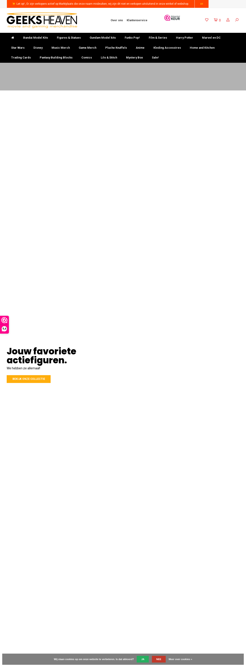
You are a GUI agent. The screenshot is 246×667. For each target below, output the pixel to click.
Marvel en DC (211, 37)
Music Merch (61, 47)
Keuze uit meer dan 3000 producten (151, 67)
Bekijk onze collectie (28, 379)
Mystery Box (134, 57)
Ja (142, 659)
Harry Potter (184, 37)
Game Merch (87, 47)
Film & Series (158, 37)
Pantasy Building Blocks (56, 57)
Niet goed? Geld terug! (87, 67)
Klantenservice (137, 20)
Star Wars (18, 47)
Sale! (155, 57)
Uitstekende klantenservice (219, 67)
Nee (158, 659)
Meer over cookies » (180, 659)
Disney (38, 47)
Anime (140, 47)
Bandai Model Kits (35, 37)
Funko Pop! (132, 37)
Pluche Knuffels (116, 47)
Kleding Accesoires (167, 47)
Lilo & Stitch (109, 57)
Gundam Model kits (103, 37)
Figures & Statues (69, 37)
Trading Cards (21, 57)
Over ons (117, 20)
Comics (86, 57)
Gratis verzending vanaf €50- (27, 67)
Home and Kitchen (202, 47)
